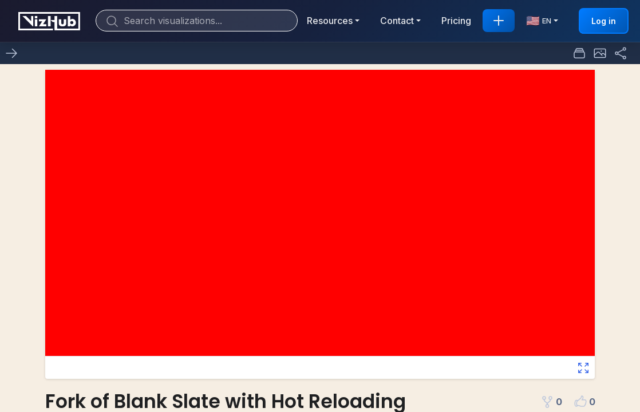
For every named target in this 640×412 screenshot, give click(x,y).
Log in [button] (603, 21)
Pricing (456, 20)
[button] (600, 53)
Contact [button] (397, 20)
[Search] (197, 20)
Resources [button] (330, 20)
